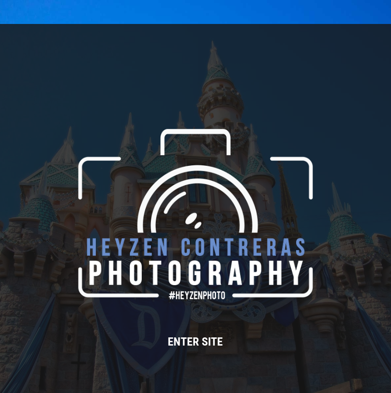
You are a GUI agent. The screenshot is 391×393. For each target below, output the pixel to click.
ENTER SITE (195, 341)
